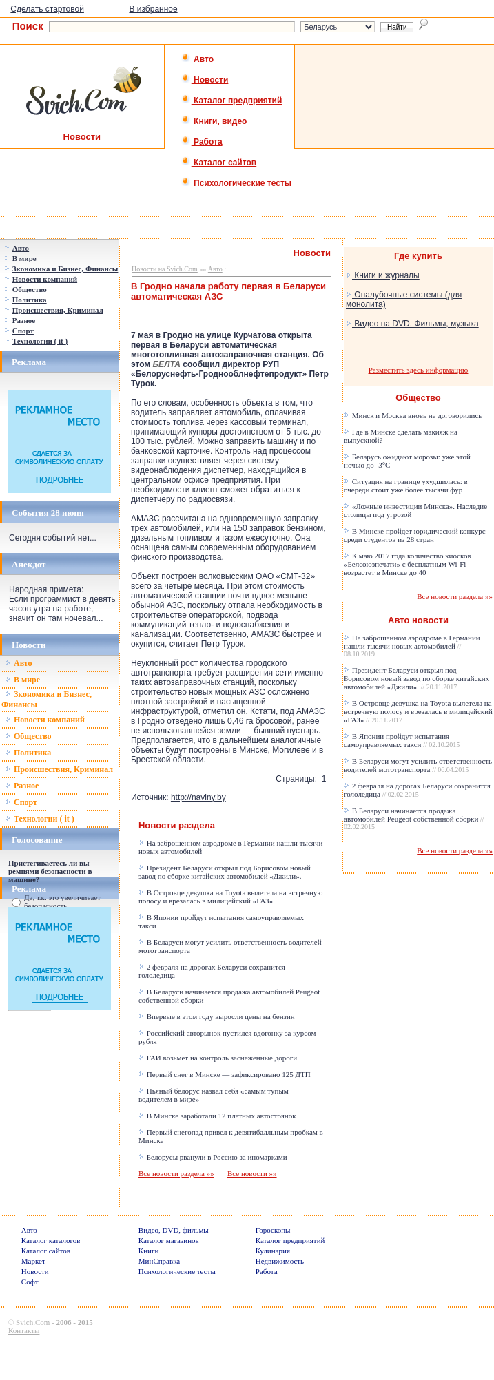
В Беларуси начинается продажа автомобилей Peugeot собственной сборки (414, 818)
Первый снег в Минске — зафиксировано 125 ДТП (224, 1074)
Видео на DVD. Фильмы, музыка (412, 323)
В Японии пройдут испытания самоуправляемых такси (402, 740)
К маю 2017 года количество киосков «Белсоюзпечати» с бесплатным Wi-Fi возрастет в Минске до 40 (407, 564)
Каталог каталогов (51, 1240)
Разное (22, 786)
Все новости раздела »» (176, 1173)
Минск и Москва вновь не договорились (413, 415)
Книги (148, 1250)
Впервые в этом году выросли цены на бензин (216, 1016)
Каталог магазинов (168, 1240)
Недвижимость (280, 1261)
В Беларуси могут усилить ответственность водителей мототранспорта (418, 765)
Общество (29, 736)
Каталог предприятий (231, 100)
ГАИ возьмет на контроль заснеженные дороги (217, 1058)
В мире (23, 679)
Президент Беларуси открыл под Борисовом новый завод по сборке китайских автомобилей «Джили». (224, 872)
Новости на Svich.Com (165, 269)
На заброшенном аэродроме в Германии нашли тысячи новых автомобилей (412, 646)
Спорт (21, 802)
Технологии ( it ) (40, 819)
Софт (30, 1281)
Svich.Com (33, 1322)
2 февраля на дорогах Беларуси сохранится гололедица (417, 790)
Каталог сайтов (218, 162)
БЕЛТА (167, 364)
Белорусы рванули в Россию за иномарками (212, 1157)
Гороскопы (273, 1230)
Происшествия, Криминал (59, 769)
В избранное (153, 9)
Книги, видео (214, 121)
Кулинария (273, 1250)
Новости (205, 80)
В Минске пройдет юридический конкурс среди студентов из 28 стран (415, 535)
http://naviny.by (198, 797)
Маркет (33, 1261)
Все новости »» (252, 1173)
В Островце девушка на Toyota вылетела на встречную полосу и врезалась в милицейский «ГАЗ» (230, 896)
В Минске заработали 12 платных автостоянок (217, 1115)
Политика (28, 752)
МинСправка (159, 1261)
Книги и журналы (383, 275)
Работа (202, 142)
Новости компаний (45, 719)
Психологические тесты (236, 183)
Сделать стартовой (47, 9)
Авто (197, 59)
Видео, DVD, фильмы (173, 1230)
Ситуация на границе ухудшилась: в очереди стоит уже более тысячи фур (406, 485)
